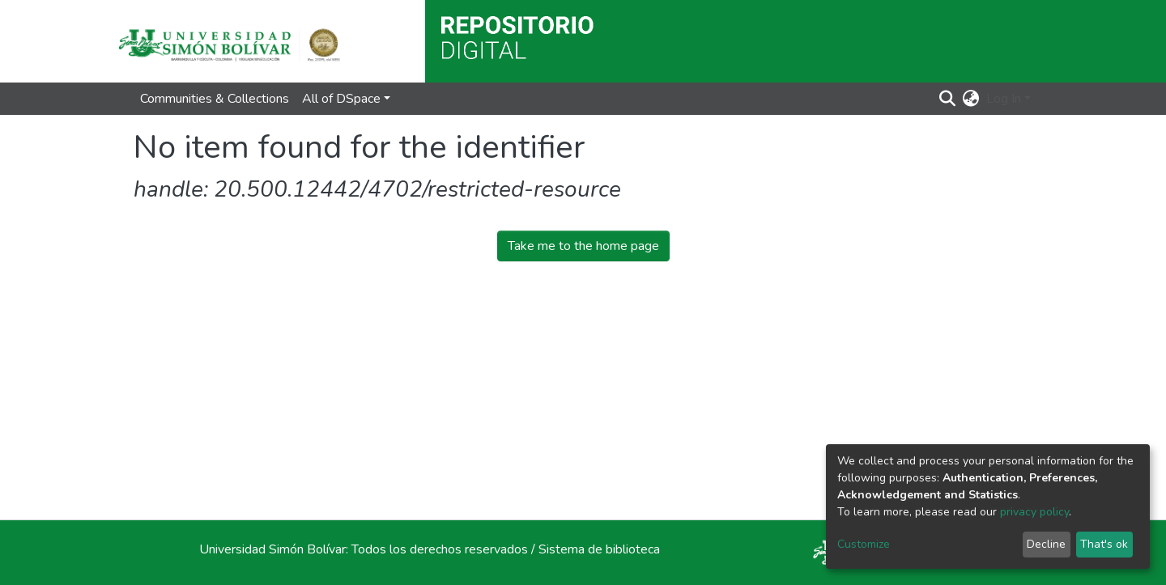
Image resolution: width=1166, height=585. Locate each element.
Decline (1046, 544)
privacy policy (1034, 511)
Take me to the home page (583, 246)
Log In (1003, 99)
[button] (971, 98)
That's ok (1104, 544)
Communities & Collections (214, 99)
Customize (863, 544)
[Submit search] (948, 98)
